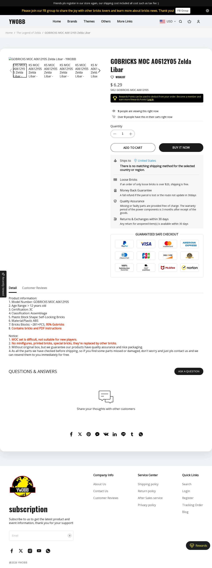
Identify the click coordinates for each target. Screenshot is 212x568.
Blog (185, 512)
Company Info (103, 475)
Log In (150, 99)
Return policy (147, 491)
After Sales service (150, 498)
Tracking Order (192, 505)
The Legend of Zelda (28, 32)
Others (106, 21)
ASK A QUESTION (189, 371)
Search (186, 484)
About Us (99, 484)
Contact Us (100, 491)
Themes (89, 21)
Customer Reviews (105, 498)
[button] (11, 70)
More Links (124, 21)
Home (57, 21)
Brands (72, 21)
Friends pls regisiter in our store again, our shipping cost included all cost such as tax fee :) (106, 3)
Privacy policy (147, 505)
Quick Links (190, 475)
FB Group (182, 10)
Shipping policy (148, 484)
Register (188, 498)
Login (186, 491)
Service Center (148, 475)
